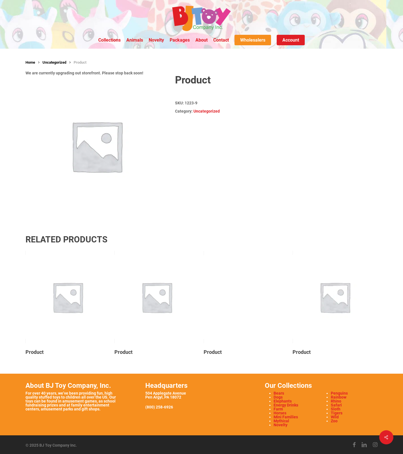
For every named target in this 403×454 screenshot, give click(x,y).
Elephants (283, 401)
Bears (279, 393)
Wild (335, 417)
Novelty (280, 425)
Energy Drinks (286, 405)
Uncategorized (54, 62)
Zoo (334, 421)
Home (30, 62)
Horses (280, 413)
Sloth (335, 409)
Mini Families (286, 417)
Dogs (278, 397)
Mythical (281, 421)
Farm (278, 409)
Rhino (336, 401)
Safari (336, 405)
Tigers (336, 413)
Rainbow (338, 397)
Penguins (339, 393)
